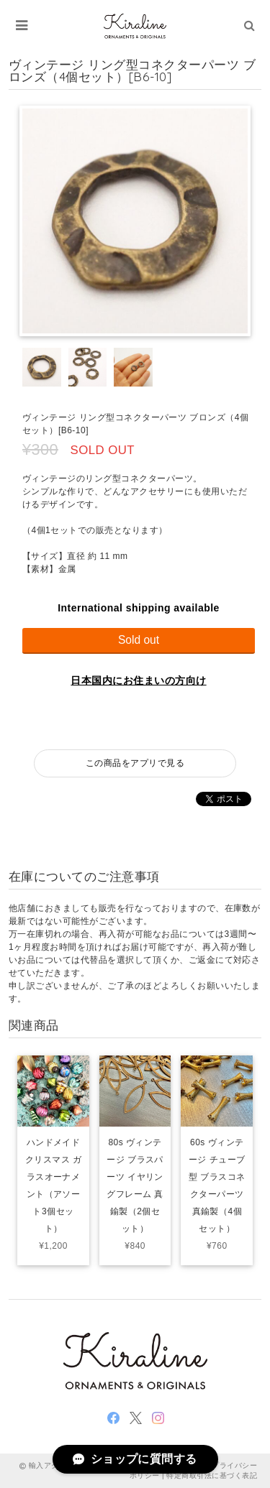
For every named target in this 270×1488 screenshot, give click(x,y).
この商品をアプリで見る (135, 763)
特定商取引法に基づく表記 (211, 1475)
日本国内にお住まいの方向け (138, 680)
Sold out (138, 640)
